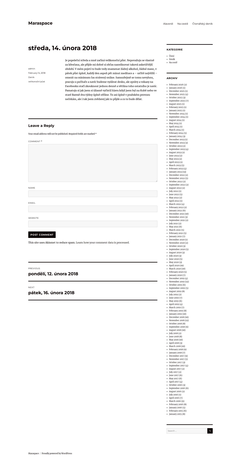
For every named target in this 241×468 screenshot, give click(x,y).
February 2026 (176, 84)
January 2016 (175, 407)
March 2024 (175, 130)
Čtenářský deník (202, 23)
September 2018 (177, 327)
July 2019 (173, 294)
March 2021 (175, 230)
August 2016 (175, 391)
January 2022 (175, 210)
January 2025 (175, 110)
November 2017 (176, 359)
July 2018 (173, 333)
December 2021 (176, 214)
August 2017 (175, 369)
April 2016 (174, 398)
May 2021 (173, 226)
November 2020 (177, 243)
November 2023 (176, 142)
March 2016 (175, 401)
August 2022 (175, 188)
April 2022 (174, 201)
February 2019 (176, 310)
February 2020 (176, 272)
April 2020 (174, 265)
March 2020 (175, 268)
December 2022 (176, 175)
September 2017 (177, 365)
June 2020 (174, 259)
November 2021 (176, 217)
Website (33, 218)
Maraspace (40, 23)
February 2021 (176, 233)
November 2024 (177, 113)
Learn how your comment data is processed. (102, 242)
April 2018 (174, 343)
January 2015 (175, 414)
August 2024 (175, 120)
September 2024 (177, 117)
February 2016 (176, 404)
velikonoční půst (36, 81)
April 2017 (174, 381)
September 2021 (177, 220)
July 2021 (173, 223)
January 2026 (175, 88)
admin (31, 68)
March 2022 (175, 204)
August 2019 (175, 291)
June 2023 (174, 155)
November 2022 (177, 178)
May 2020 (174, 262)
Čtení (171, 56)
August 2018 (175, 330)
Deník (31, 77)
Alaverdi (168, 23)
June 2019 (174, 298)
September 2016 (177, 388)
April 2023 (174, 162)
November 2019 (176, 281)
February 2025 (176, 107)
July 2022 (173, 191)
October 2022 (175, 181)
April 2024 (174, 126)
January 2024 (175, 136)
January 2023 (175, 172)
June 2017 (174, 375)
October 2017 (175, 362)
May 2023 (173, 159)
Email (32, 203)
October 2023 (175, 146)
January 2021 (175, 236)
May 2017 (173, 378)
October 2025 (175, 97)
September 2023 (177, 149)
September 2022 (177, 184)
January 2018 (175, 352)
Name (31, 188)
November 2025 (177, 94)
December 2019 (176, 278)
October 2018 (175, 323)
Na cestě (182, 23)
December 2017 (176, 356)
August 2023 (175, 152)
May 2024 (174, 123)
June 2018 (174, 336)
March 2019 (175, 307)
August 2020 (175, 252)
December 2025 (176, 91)
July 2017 (173, 372)
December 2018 (176, 317)
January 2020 (175, 275)
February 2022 (176, 207)
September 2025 (177, 101)
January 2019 (175, 314)
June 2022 (174, 194)
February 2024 (176, 133)
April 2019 (174, 304)
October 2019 (175, 285)
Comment (35, 141)
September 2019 (177, 288)
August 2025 (175, 104)
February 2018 (176, 349)
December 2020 (176, 239)
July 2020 (173, 256)
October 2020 (175, 246)
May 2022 (174, 197)
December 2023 (176, 139)
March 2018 (175, 346)
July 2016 (173, 394)
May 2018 (173, 340)
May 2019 (173, 301)
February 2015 (176, 411)
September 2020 (177, 249)
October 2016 (175, 385)
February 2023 (176, 168)
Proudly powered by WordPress (57, 453)
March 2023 (175, 165)
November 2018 (176, 320)
